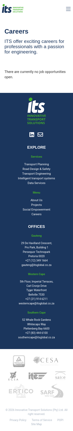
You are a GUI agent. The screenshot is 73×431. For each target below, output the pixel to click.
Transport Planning (36, 164)
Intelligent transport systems (36, 178)
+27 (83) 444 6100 (36, 332)
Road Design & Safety (36, 169)
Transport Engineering (36, 173)
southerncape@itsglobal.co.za (36, 337)
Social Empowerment (36, 209)
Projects (36, 205)
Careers (37, 214)
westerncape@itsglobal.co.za (36, 303)
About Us (36, 200)
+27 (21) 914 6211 (36, 298)
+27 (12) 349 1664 (36, 260)
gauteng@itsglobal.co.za (37, 265)
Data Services (36, 183)
